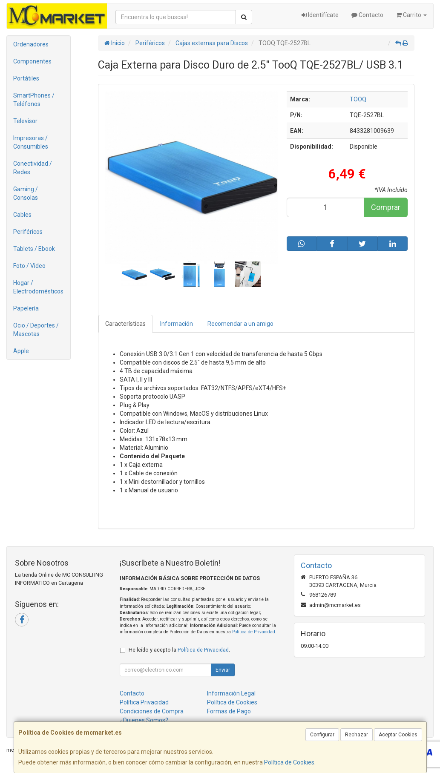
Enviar (223, 670)
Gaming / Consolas (25, 193)
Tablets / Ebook (34, 248)
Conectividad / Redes (32, 167)
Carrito (411, 14)
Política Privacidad (144, 702)
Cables (22, 214)
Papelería (26, 308)
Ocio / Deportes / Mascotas (36, 329)
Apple (21, 351)
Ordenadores (31, 44)
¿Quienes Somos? (144, 720)
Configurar (322, 735)
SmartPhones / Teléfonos (34, 99)
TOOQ (358, 99)
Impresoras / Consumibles (30, 142)
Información (176, 323)
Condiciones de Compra (152, 711)
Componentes (32, 61)
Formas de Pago (229, 711)
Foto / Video (29, 265)
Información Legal (231, 693)
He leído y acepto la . (179, 650)
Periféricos (28, 231)
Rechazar (356, 735)
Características (125, 323)
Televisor (25, 121)
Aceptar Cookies (398, 735)
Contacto (367, 14)
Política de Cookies (289, 762)
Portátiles (26, 78)
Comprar (385, 207)
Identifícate (320, 14)
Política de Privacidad (253, 631)
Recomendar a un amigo (240, 323)
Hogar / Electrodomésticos (38, 287)
